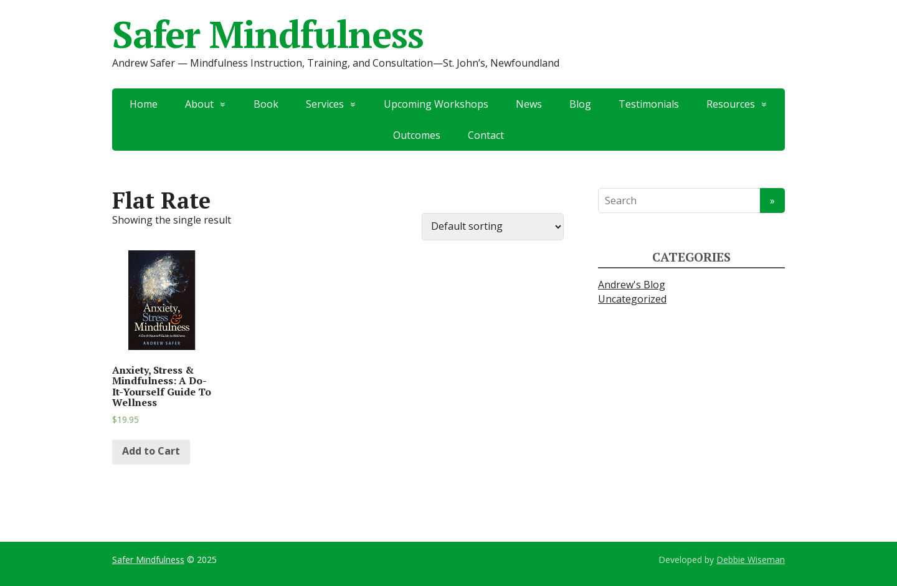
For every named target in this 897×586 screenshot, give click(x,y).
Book (266, 104)
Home (144, 104)
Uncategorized (632, 299)
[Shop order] (493, 226)
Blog (580, 104)
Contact (486, 135)
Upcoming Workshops (436, 104)
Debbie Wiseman (750, 559)
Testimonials (649, 104)
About (199, 104)
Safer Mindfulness (268, 34)
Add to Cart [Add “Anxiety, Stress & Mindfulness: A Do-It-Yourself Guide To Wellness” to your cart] (151, 451)
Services (325, 104)
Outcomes (416, 135)
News (529, 104)
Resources (730, 104)
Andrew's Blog (631, 284)
